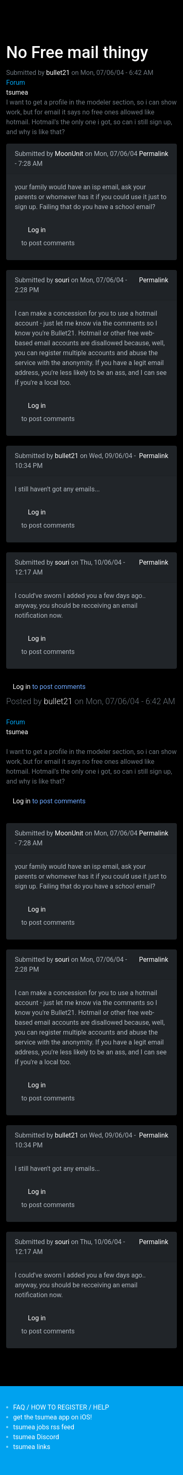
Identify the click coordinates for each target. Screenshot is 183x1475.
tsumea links (31, 1447)
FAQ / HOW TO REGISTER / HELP (61, 1407)
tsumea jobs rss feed (43, 1427)
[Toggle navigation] (18, 11)
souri (62, 280)
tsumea (17, 92)
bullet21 (58, 73)
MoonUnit (69, 154)
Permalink (153, 154)
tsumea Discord (36, 1437)
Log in (37, 230)
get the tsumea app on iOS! (52, 1417)
